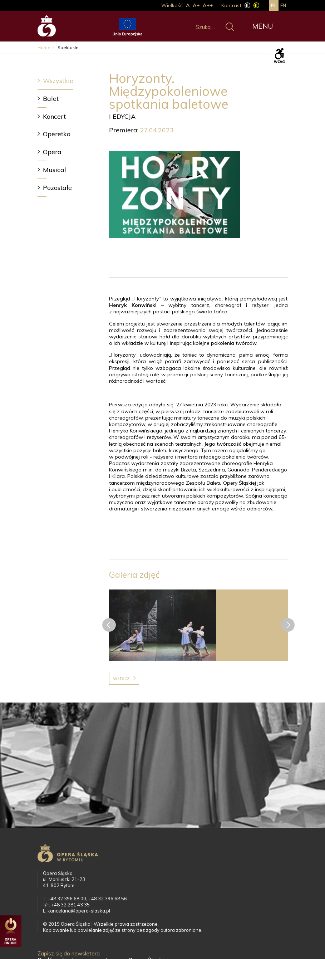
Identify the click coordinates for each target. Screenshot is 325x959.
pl (274, 5)
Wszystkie (58, 81)
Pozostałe (57, 188)
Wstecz (121, 678)
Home (44, 47)
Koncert (54, 116)
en (283, 5)
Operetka (57, 134)
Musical (54, 170)
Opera (52, 152)
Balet (51, 98)
